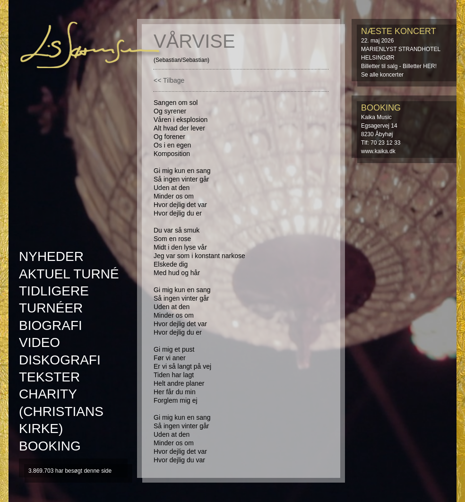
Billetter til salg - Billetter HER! (399, 66)
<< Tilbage (169, 80)
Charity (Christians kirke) (61, 411)
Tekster (49, 377)
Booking (50, 446)
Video (39, 342)
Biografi (50, 325)
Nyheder (51, 256)
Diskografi (60, 360)
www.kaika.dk (378, 151)
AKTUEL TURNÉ (69, 274)
